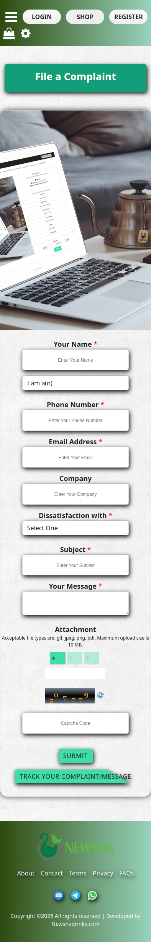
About (25, 873)
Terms (78, 873)
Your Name (75, 344)
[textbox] (75, 359)
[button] (42, 17)
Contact (52, 873)
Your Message (75, 586)
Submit (75, 756)
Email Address (75, 441)
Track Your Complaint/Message (75, 776)
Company (75, 478)
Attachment (75, 629)
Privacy (103, 873)
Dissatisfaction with (75, 515)
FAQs (126, 873)
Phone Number (75, 404)
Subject (75, 549)
